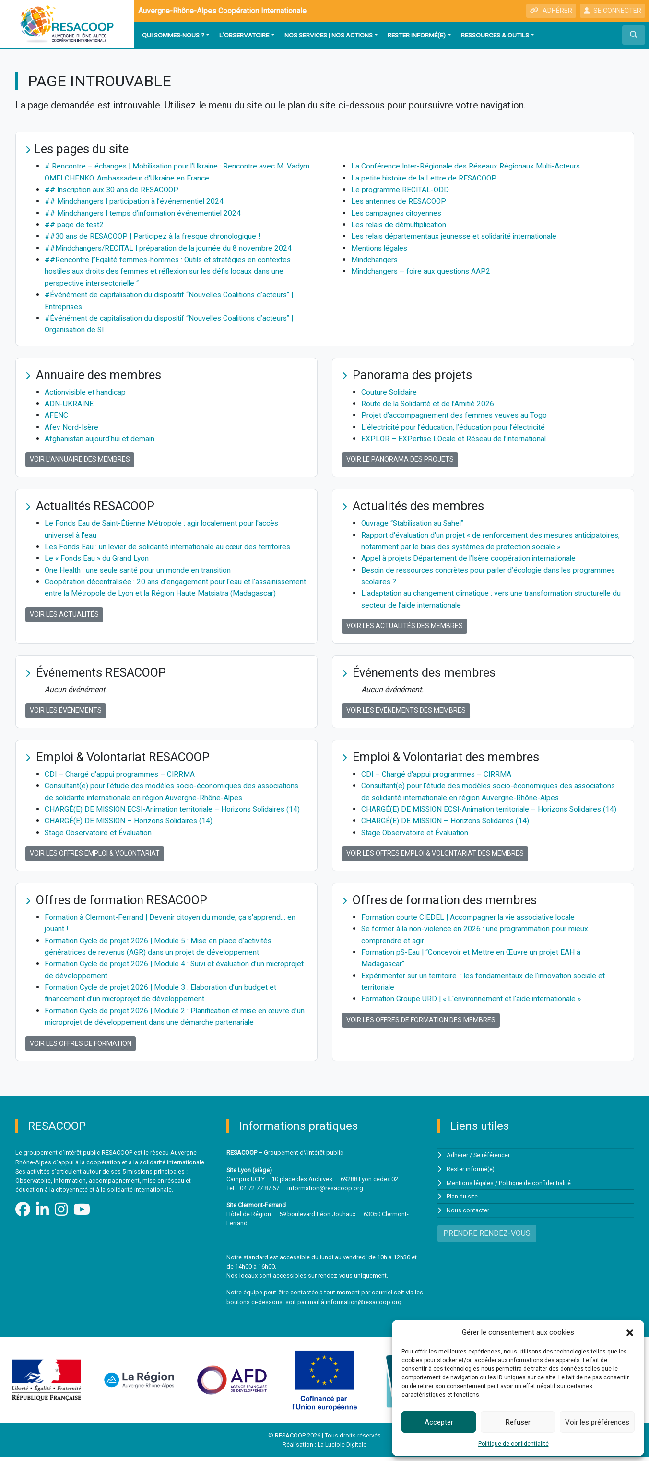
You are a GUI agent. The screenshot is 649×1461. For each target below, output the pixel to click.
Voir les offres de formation (80, 1047)
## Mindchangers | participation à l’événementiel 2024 (136, 200)
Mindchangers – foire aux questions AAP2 (422, 269)
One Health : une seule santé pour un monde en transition (140, 565)
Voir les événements (66, 705)
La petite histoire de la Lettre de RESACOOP (425, 177)
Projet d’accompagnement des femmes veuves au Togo (454, 412)
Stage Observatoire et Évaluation (99, 838)
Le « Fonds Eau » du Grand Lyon (98, 554)
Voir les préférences (597, 1422)
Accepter (439, 1422)
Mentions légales (380, 246)
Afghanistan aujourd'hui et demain (100, 435)
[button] (630, 1332)
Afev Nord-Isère (72, 423)
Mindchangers (375, 258)
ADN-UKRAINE (69, 400)
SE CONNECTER (612, 10)
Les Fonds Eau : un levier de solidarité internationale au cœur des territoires (171, 542)
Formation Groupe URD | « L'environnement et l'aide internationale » (473, 1003)
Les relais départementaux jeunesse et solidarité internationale (457, 235)
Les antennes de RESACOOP (399, 200)
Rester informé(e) (417, 35)
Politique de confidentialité (513, 1443)
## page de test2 (74, 223)
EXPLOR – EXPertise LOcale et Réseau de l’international (455, 435)
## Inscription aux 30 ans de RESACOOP (113, 188)
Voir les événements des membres (406, 705)
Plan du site (462, 1200)
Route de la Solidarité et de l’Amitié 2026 (429, 400)
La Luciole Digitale (342, 1448)
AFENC (56, 412)
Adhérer (458, 1159)
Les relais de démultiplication (400, 223)
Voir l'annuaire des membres (80, 456)
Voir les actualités (64, 621)
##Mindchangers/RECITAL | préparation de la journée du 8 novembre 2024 (170, 246)
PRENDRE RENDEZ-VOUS (487, 1236)
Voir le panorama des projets (400, 456)
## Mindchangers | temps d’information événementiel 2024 (145, 211)
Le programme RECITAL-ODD (400, 188)
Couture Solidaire (390, 389)
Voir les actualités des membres (404, 621)
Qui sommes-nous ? (173, 35)
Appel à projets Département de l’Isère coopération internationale (470, 554)
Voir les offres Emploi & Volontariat (95, 859)
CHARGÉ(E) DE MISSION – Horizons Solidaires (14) (131, 826)
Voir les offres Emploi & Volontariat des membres (435, 859)
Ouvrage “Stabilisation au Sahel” (414, 519)
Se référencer (492, 1159)
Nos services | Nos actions (328, 35)
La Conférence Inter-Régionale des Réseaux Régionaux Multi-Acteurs (467, 165)
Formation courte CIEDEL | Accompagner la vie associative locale (470, 922)
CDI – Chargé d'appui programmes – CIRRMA (121, 769)
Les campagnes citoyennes (397, 211)
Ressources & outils (495, 35)
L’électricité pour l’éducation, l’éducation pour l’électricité (455, 423)
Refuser (518, 1422)
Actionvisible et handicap (87, 389)
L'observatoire (244, 35)
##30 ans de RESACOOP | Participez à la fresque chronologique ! (155, 235)
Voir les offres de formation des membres (421, 1024)
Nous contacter (468, 1213)
